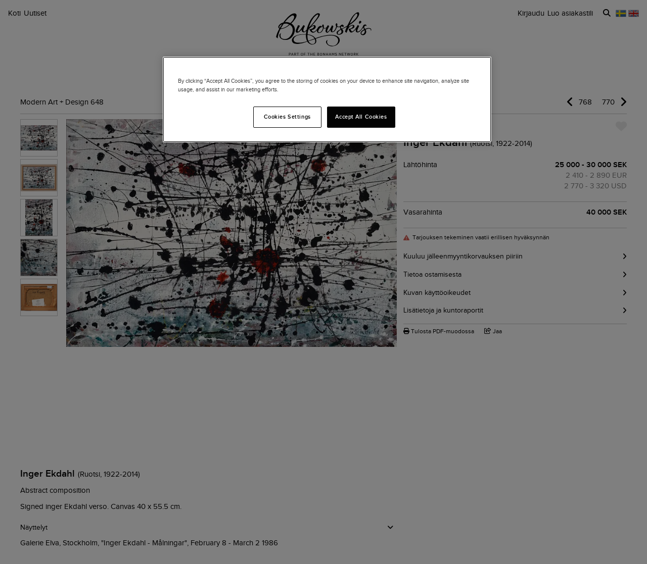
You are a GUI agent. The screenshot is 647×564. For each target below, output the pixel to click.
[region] (327, 99)
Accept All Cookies (361, 117)
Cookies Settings (287, 117)
